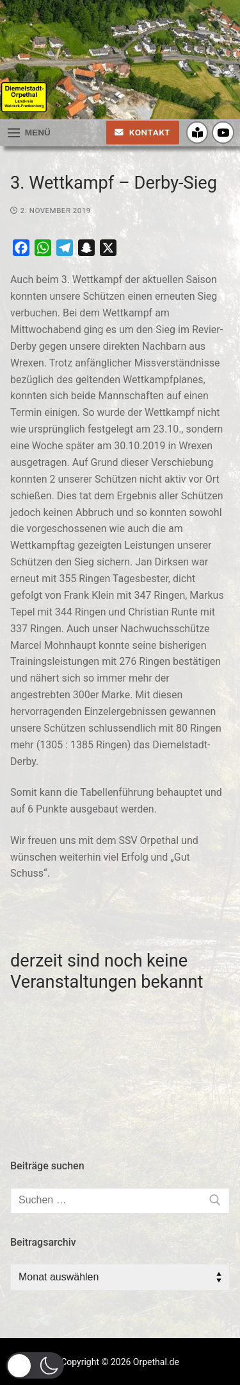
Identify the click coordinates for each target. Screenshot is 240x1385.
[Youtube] (223, 132)
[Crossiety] (197, 132)
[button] (35, 1365)
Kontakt (142, 132)
